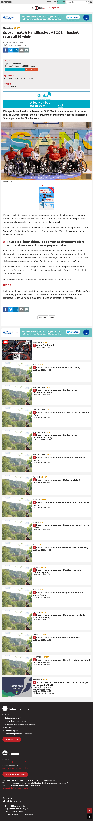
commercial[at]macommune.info (15, 768)
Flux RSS (8, 727)
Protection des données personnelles (20, 724)
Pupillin (36, 499)
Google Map (31, 69)
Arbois (36, 365)
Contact (8, 715)
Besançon (8, 28)
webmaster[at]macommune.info (15, 788)
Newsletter (11, 739)
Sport (17, 28)
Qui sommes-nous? (13, 718)
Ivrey (35, 545)
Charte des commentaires (15, 721)
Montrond (38, 657)
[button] (87, 2)
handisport (43, 317)
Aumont (36, 477)
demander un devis (15, 774)
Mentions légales (12, 731)
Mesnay (36, 634)
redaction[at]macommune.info (14, 762)
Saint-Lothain (39, 387)
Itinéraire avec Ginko (15, 69)
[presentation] (83, 176)
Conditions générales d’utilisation (18, 734)
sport (52, 317)
